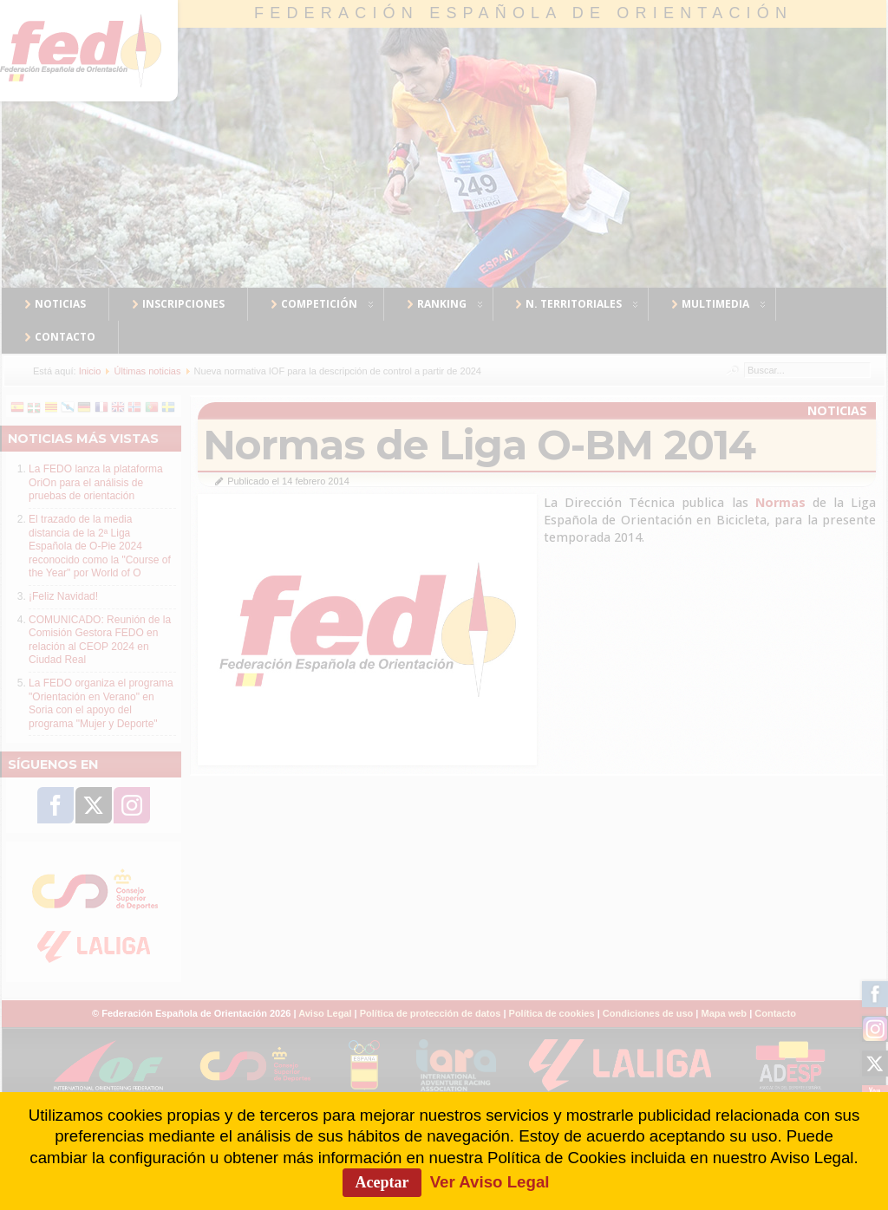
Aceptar (382, 1182)
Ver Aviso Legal (490, 1182)
